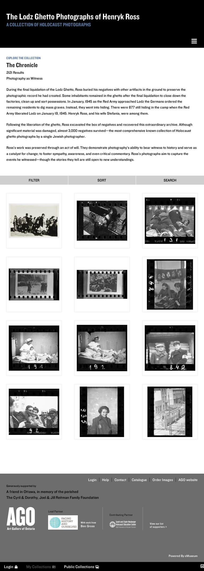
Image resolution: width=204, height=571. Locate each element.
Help (105, 480)
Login (92, 480)
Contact (120, 480)
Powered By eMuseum (183, 556)
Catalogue (139, 480)
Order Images (162, 480)
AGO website (188, 480)
